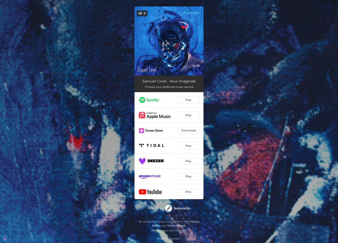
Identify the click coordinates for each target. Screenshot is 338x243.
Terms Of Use (176, 225)
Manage (156, 230)
